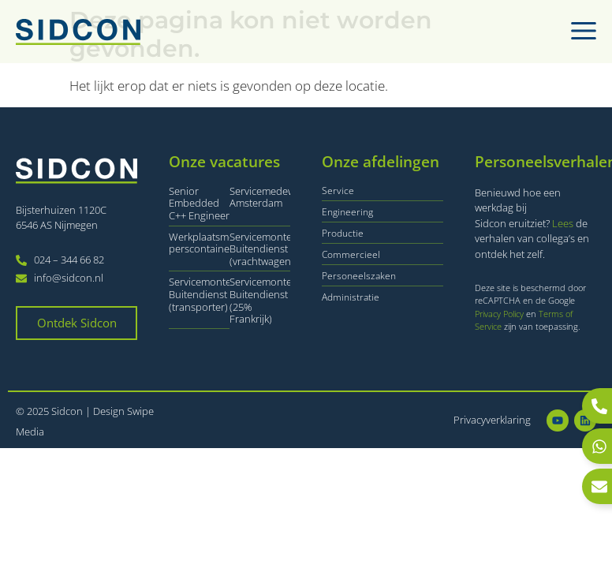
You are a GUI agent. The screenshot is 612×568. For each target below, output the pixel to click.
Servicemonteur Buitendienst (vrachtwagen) (266, 249)
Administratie (350, 297)
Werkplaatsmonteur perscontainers (214, 243)
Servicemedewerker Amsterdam (274, 197)
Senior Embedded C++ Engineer (199, 203)
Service (338, 190)
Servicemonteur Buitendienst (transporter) (205, 294)
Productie (343, 233)
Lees (562, 223)
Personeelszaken (359, 275)
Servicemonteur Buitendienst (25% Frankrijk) (266, 300)
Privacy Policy (500, 314)
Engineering (347, 212)
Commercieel (351, 254)
